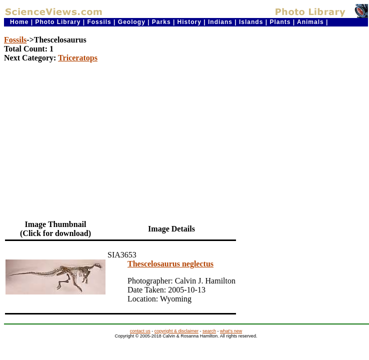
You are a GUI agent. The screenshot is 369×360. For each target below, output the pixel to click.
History (190, 22)
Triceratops (78, 58)
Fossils (99, 22)
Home (19, 22)
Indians (220, 22)
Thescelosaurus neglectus (171, 264)
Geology (132, 22)
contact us (140, 331)
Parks (161, 22)
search (209, 331)
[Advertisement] (186, 140)
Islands (251, 22)
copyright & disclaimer (176, 331)
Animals (310, 22)
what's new (231, 331)
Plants (280, 22)
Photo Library (57, 22)
